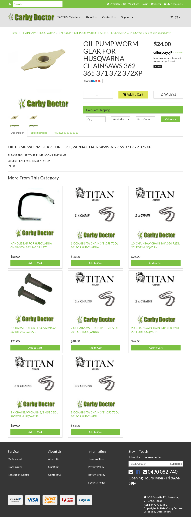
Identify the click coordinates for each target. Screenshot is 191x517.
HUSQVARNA (47, 32)
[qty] (95, 119)
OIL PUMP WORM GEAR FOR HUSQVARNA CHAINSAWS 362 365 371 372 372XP (122, 32)
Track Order (15, 466)
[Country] (120, 119)
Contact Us (109, 17)
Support (127, 17)
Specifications (39, 132)
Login (145, 3)
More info (168, 52)
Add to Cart (133, 94)
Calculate (170, 119)
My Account (15, 459)
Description (17, 132)
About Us (91, 17)
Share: (92, 80)
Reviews (66, 132)
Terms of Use (96, 459)
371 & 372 (65, 32)
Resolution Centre (18, 474)
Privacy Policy (96, 466)
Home (14, 32)
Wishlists (133, 3)
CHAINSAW (28, 32)
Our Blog (53, 466)
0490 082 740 (116, 3)
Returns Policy (96, 474)
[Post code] (145, 119)
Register (156, 3)
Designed (149, 511)
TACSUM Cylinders (68, 17)
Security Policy (96, 482)
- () (175, 17)
